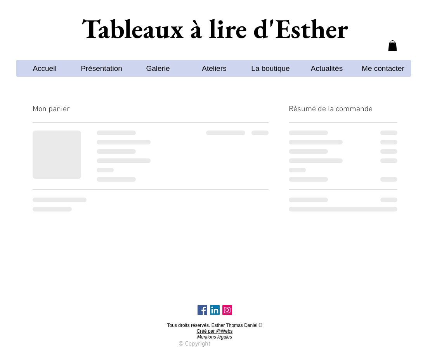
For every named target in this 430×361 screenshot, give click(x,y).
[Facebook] (202, 310)
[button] (392, 45)
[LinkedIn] (215, 310)
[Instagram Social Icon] (227, 310)
